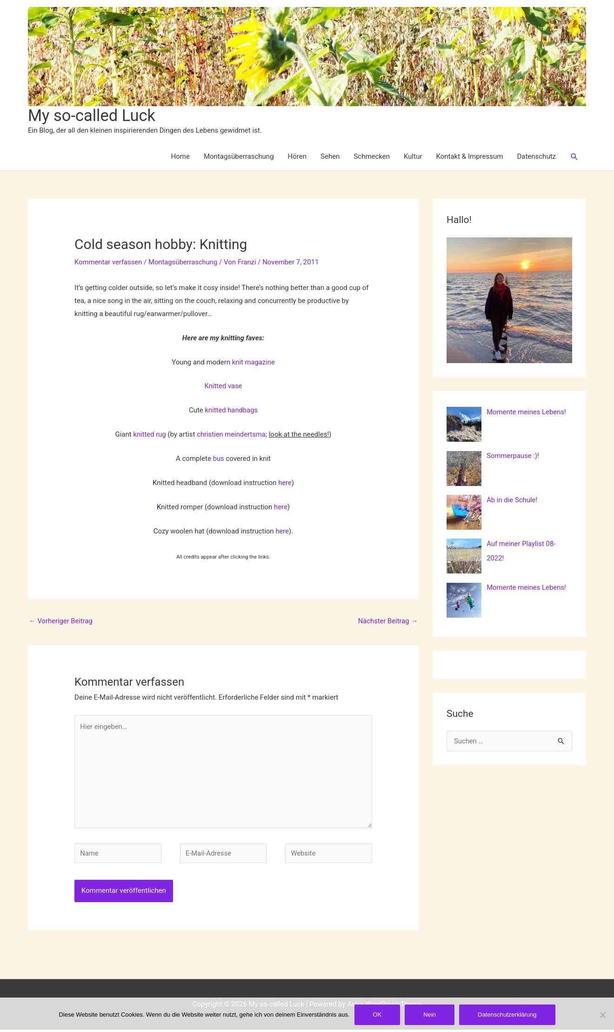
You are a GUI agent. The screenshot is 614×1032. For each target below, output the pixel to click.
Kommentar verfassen (108, 262)
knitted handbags (231, 410)
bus (219, 459)
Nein (429, 1014)
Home (180, 157)
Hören (297, 157)
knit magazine (253, 362)
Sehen (330, 157)
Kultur (413, 157)
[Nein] (602, 1014)
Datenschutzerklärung (507, 1014)
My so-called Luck (92, 115)
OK (377, 1014)
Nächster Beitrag (387, 621)
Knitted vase (223, 386)
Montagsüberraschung (239, 157)
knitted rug (149, 435)
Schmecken (372, 157)
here (285, 483)
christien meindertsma (232, 435)
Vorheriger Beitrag (61, 621)
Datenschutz (536, 157)
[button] (574, 157)
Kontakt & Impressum (469, 157)
